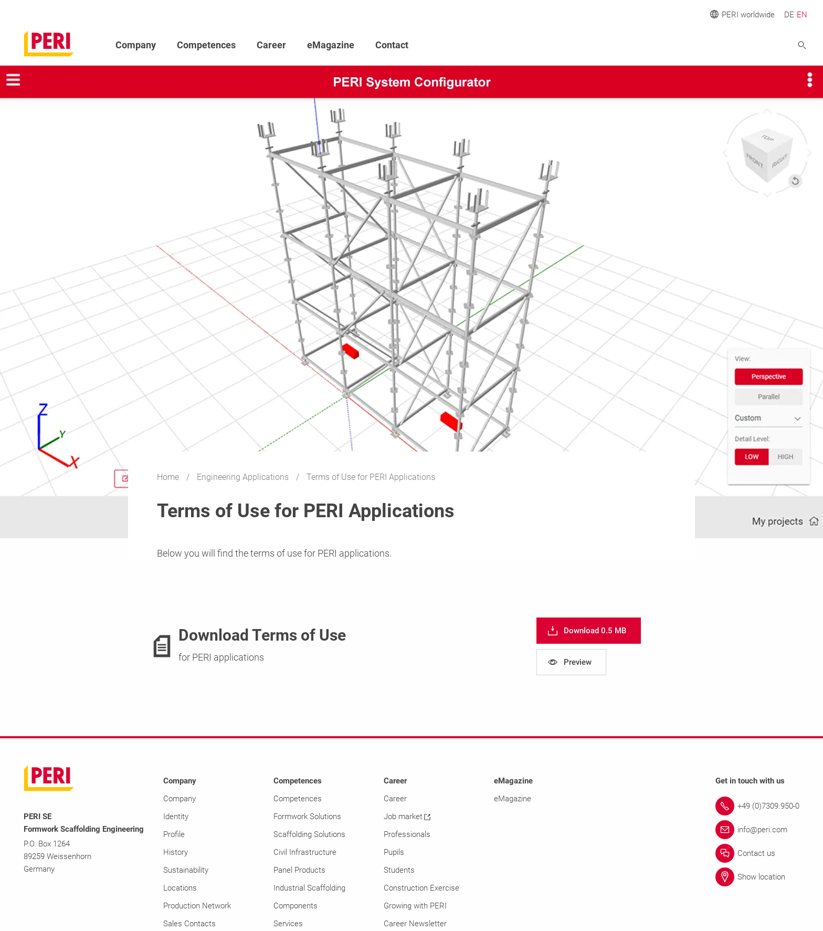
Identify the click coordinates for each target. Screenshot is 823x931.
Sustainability (185, 870)
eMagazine (330, 44)
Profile (174, 834)
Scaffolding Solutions (309, 834)
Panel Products (299, 870)
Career (271, 44)
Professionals (407, 834)
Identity (175, 816)
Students (399, 870)
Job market (407, 816)
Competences (206, 44)
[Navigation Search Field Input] (744, 45)
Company (135, 44)
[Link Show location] (757, 876)
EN (802, 14)
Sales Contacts (189, 923)
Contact (391, 44)
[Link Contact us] (757, 853)
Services (288, 923)
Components (295, 906)
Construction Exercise (421, 888)
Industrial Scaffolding (309, 888)
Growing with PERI (415, 906)
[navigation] (588, 631)
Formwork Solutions (307, 816)
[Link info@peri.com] (757, 829)
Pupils (394, 852)
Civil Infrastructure (304, 852)
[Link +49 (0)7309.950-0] (757, 806)
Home (169, 477)
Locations (180, 888)
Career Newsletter (415, 923)
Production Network (197, 906)
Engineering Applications (244, 477)
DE (789, 14)
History (175, 852)
